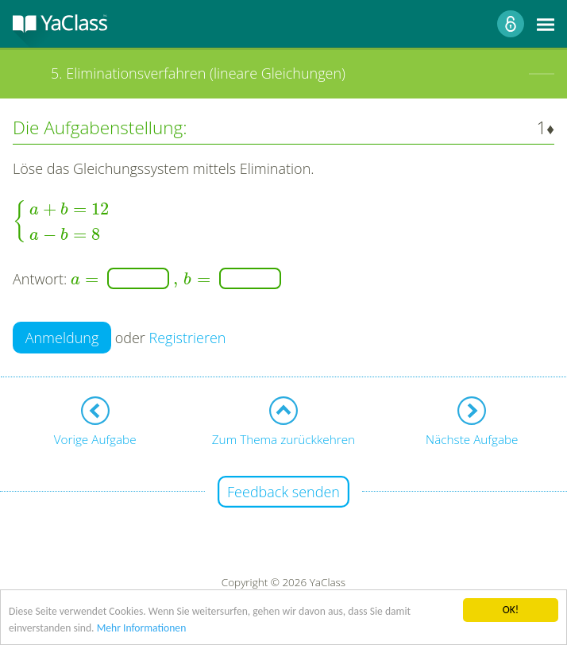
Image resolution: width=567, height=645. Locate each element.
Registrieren (187, 337)
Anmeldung (62, 337)
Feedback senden (283, 491)
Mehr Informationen (142, 629)
